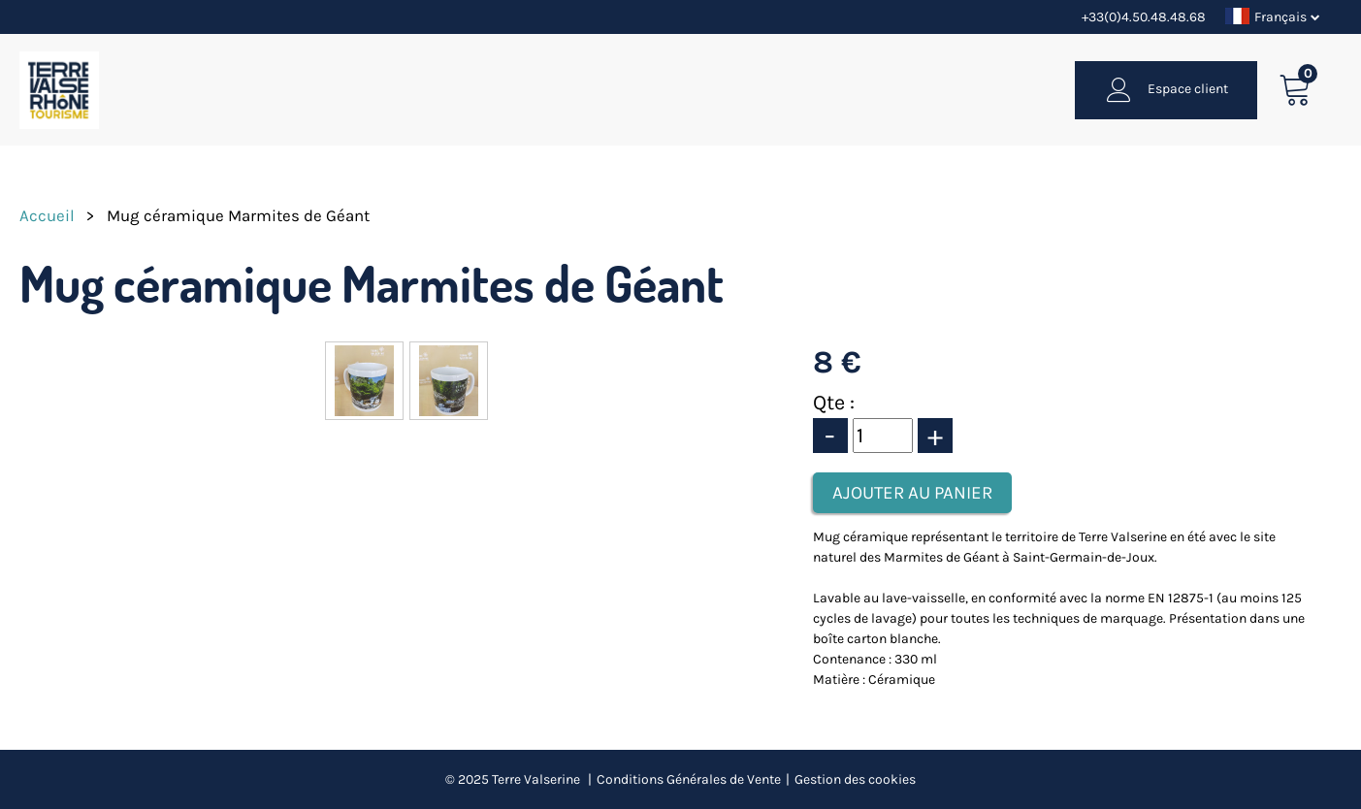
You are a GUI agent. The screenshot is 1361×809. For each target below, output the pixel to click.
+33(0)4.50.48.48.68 (1144, 17)
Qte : (834, 402)
